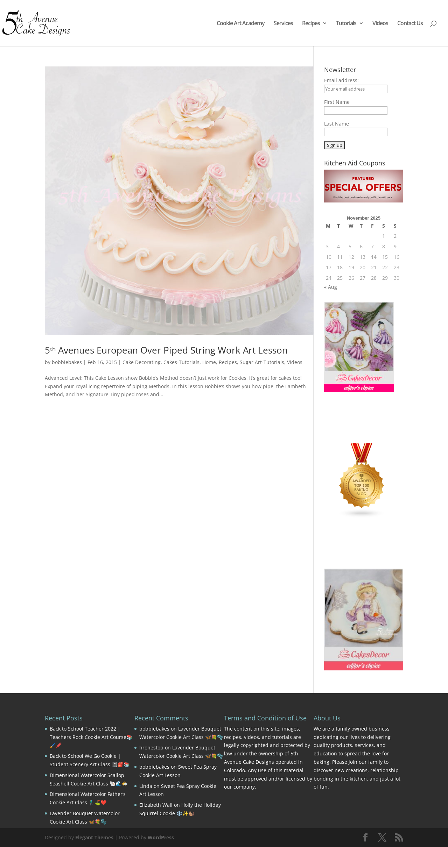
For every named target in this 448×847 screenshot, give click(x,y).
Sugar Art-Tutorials (262, 362)
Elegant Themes (94, 837)
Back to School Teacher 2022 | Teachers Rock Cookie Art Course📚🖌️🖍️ (91, 737)
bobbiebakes (67, 362)
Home (209, 362)
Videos (380, 24)
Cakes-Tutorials (181, 362)
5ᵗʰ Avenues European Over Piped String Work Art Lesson (166, 350)
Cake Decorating (141, 362)
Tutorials (346, 24)
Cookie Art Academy (241, 24)
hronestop (151, 747)
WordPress (161, 837)
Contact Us (410, 24)
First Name (337, 102)
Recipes (311, 24)
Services (283, 24)
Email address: (341, 80)
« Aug (330, 287)
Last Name (336, 123)
